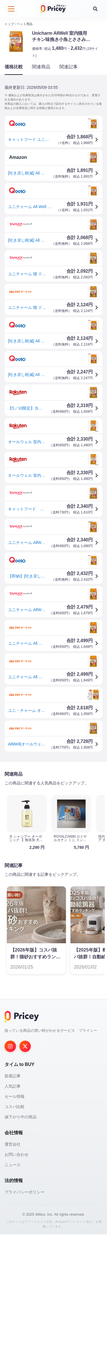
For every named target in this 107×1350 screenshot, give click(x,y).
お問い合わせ (17, 1270)
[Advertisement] (53, 824)
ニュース (13, 1280)
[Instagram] (10, 1162)
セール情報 (15, 1212)
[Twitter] (25, 1162)
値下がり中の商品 (21, 1232)
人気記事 (13, 1201)
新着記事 (13, 1191)
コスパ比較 (15, 1222)
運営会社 (13, 1259)
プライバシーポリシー (25, 1307)
